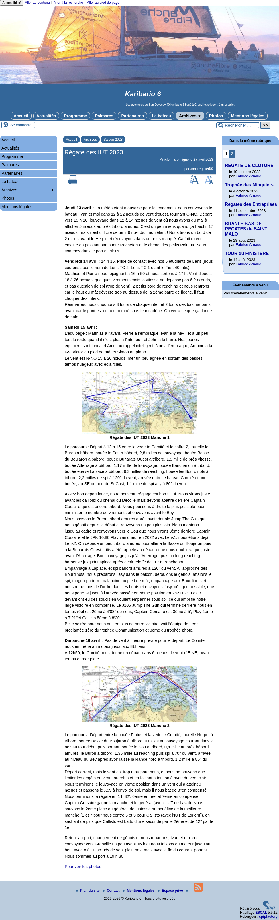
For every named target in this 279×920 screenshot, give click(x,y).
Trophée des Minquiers (249, 184)
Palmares (104, 115)
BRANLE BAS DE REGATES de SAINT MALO (246, 228)
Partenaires (132, 115)
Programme (75, 115)
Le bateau (161, 115)
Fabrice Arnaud (248, 176)
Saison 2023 (113, 140)
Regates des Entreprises (251, 204)
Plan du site (88, 891)
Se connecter (21, 125)
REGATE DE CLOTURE (249, 165)
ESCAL (261, 913)
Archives (190, 115)
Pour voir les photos (83, 866)
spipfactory (268, 917)
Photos (216, 115)
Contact (112, 891)
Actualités (46, 115)
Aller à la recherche (68, 3)
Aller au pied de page (103, 3)
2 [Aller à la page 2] (232, 154)
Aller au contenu (37, 3)
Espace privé (171, 891)
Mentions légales (247, 115)
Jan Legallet (199, 169)
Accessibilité (11, 3)
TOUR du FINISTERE (247, 253)
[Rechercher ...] (237, 125)
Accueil (21, 115)
